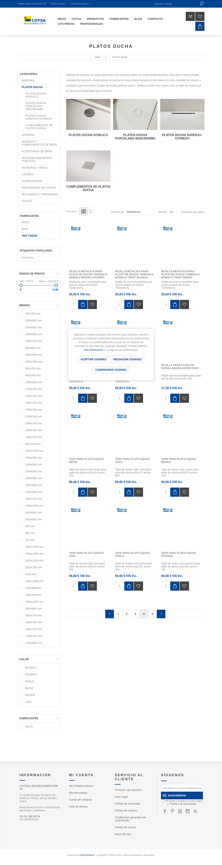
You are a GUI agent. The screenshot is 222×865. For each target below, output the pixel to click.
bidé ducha (28, 257)
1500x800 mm (33, 608)
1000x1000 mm (34, 581)
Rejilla (83, 211)
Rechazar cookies (127, 359)
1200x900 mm (33, 471)
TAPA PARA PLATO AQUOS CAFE (132, 460)
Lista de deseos (78, 806)
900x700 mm (33, 443)
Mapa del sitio (123, 834)
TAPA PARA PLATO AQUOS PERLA (132, 554)
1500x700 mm (33, 341)
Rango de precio (32, 273)
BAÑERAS (28, 80)
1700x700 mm (33, 416)
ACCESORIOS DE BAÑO (37, 151)
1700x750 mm (33, 389)
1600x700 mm (33, 423)
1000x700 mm (33, 361)
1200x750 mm (33, 409)
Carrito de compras (80, 799)
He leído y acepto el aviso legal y (183, 802)
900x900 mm (33, 375)
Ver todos (29, 235)
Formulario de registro (32, 4)
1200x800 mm (33, 327)
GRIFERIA (28, 134)
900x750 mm (33, 368)
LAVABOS (28, 174)
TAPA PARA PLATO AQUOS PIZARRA (178, 554)
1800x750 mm (33, 615)
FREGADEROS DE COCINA (39, 187)
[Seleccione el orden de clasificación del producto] (144, 212)
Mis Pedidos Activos (81, 785)
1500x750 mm (33, 402)
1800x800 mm (33, 320)
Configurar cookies (110, 369)
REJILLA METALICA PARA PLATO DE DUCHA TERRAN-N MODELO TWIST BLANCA (134, 274)
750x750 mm (33, 313)
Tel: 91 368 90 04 (29, 816)
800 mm (30, 533)
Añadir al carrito (82, 304)
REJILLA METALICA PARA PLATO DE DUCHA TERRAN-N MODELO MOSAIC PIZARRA (88, 274)
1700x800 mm (33, 642)
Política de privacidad (127, 803)
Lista (91, 211)
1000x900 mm (33, 478)
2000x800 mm (33, 485)
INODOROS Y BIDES (34, 167)
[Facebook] (165, 811)
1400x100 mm (33, 636)
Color (24, 659)
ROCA (25, 222)
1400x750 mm (33, 622)
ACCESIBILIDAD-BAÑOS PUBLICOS (37, 159)
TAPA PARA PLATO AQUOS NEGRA (178, 460)
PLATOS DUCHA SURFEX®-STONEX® (182, 136)
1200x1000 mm (34, 505)
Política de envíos (125, 827)
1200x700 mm (33, 437)
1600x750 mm (33, 395)
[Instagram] (187, 811)
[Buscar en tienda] (176, 3)
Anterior (109, 614)
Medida (24, 305)
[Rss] (195, 811)
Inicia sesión (57, 4)
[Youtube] (180, 811)
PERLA (29, 681)
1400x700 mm (33, 430)
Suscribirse (177, 795)
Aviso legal (121, 796)
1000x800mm (33, 594)
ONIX (28, 701)
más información (93, 349)
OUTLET (27, 201)
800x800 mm (33, 347)
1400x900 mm (33, 464)
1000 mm (30, 574)
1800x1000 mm (34, 546)
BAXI (25, 229)
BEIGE (29, 688)
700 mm (30, 539)
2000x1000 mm (34, 450)
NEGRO (30, 695)
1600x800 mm (33, 491)
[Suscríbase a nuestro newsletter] (182, 788)
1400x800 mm (33, 382)
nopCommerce (87, 855)
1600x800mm (33, 587)
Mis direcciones (78, 792)
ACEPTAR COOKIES (93, 359)
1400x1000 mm (34, 560)
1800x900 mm (33, 457)
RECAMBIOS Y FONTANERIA (40, 194)
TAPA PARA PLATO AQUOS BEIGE (86, 460)
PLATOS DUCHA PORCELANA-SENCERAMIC (135, 136)
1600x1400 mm (34, 601)
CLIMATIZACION (32, 181)
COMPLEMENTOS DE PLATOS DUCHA (88, 188)
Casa (97, 57)
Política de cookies (126, 810)
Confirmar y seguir (161, 614)
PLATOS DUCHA (32, 87)
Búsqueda (201, 3)
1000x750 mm (33, 629)
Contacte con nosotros (128, 789)
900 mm (30, 526)
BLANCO (30, 667)
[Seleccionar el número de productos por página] (174, 212)
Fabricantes (28, 718)
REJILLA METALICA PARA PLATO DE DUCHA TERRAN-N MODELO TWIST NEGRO (180, 274)
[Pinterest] (172, 811)
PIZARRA (31, 674)
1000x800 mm (33, 334)
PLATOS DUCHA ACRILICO (88, 135)
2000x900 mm (33, 512)
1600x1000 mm (34, 553)
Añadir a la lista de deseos (92, 304)
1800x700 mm (33, 498)
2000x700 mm (33, 567)
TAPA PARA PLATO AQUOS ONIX (86, 554)
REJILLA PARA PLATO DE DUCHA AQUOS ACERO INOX (180, 367)
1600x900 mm (33, 354)
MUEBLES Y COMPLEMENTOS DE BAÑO (39, 143)
